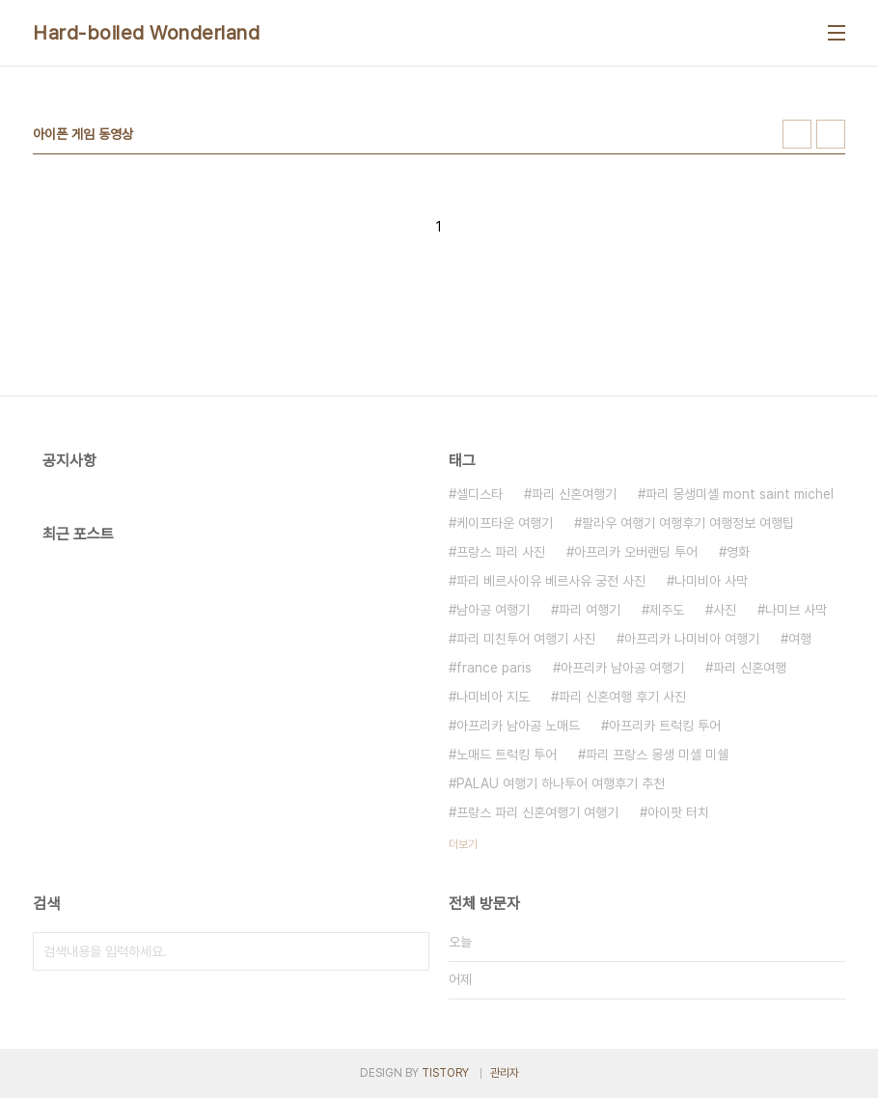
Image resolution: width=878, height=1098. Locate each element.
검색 (410, 951)
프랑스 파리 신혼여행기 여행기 (537, 812)
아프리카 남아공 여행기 (622, 667)
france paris (494, 667)
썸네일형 (796, 134)
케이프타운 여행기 (504, 523)
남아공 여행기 (493, 610)
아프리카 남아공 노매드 (518, 725)
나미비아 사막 (711, 581)
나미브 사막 (796, 610)
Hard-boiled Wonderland (146, 32)
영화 (738, 552)
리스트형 (830, 134)
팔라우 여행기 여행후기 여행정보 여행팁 (688, 523)
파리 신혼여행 (749, 667)
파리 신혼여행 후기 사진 (622, 696)
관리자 (504, 1073)
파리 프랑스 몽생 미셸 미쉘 (657, 754)
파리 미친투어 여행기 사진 (525, 638)
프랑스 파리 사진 (500, 552)
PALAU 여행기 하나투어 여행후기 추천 (560, 783)
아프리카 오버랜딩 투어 (636, 552)
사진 (724, 610)
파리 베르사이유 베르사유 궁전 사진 (550, 581)
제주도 (666, 610)
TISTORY (445, 1073)
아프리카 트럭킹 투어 (665, 725)
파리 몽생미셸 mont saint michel (739, 494)
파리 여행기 (589, 610)
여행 (799, 638)
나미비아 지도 (493, 696)
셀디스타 (479, 494)
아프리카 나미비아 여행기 (691, 638)
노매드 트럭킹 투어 (506, 754)
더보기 (463, 844)
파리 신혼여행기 (574, 494)
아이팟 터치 (678, 812)
